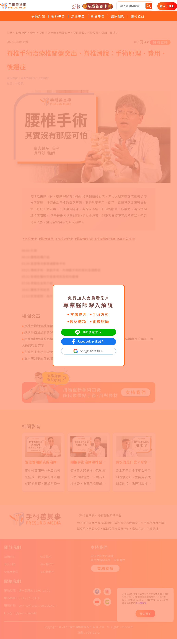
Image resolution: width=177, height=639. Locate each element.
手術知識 (38, 16)
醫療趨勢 (118, 16)
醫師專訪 (58, 16)
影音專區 (98, 16)
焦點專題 (78, 16)
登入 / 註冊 (167, 6)
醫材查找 (137, 16)
